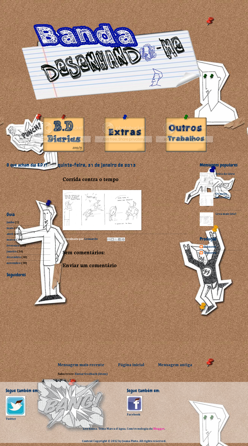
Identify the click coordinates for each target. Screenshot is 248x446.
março (11, 239)
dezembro (14, 257)
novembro (14, 263)
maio (10, 228)
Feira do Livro (225, 174)
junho (10, 222)
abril (10, 234)
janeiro (12, 251)
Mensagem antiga (175, 365)
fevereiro (13, 245)
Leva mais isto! (225, 214)
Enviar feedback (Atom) (91, 374)
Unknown (210, 246)
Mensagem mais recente (81, 365)
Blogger (159, 428)
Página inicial (131, 365)
